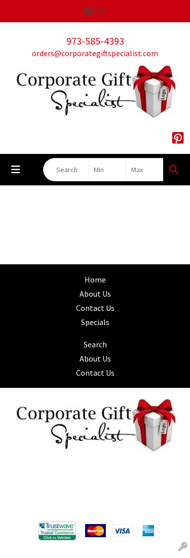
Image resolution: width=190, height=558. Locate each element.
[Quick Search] (66, 169)
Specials (95, 322)
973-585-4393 (95, 40)
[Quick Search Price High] (145, 169)
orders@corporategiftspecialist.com (95, 53)
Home (95, 279)
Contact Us (95, 308)
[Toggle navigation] (15, 170)
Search (95, 344)
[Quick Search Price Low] (107, 169)
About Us (95, 294)
